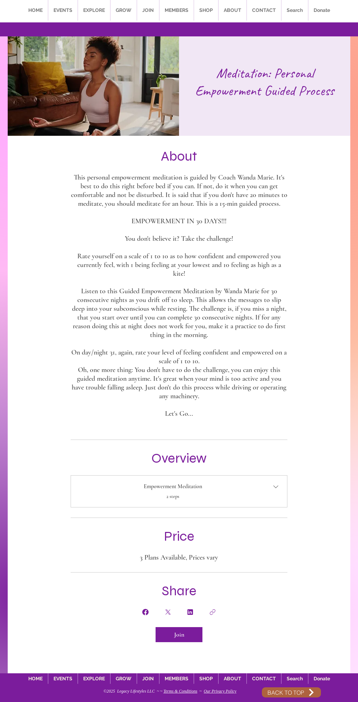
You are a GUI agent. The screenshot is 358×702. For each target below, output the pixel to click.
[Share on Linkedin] (190, 612)
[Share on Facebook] (145, 612)
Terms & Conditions (180, 691)
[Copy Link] (212, 612)
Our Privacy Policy (220, 691)
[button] (63, 10)
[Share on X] (168, 612)
